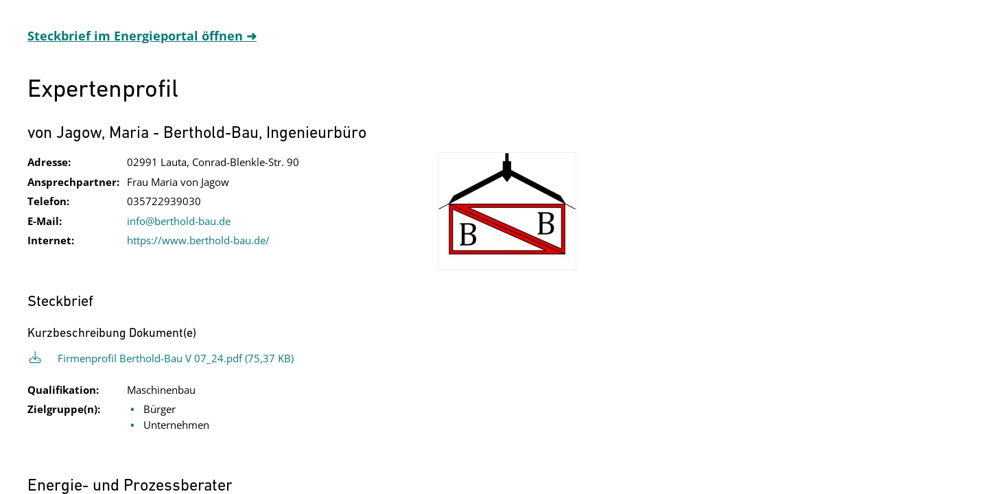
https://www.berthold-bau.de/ (198, 240)
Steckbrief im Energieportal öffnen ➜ (142, 35)
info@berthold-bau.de (179, 221)
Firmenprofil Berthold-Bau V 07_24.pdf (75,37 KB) (176, 358)
